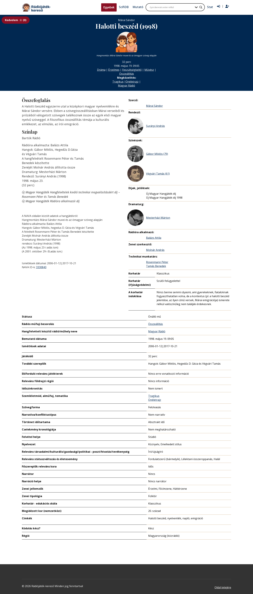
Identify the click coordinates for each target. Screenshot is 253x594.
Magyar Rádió (126, 85)
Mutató (138, 7)
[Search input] (171, 7)
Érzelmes (113, 70)
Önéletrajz (132, 81)
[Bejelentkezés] (218, 6)
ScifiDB (124, 7)
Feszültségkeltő (132, 70)
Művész (149, 70)
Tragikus (118, 81)
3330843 (41, 267)
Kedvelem (15, 20)
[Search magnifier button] (201, 7)
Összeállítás (126, 74)
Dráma (101, 70)
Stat (210, 7)
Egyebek (108, 7)
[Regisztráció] (227, 6)
